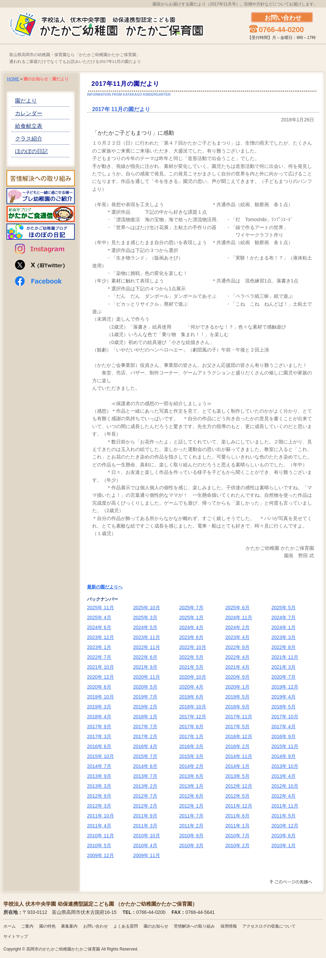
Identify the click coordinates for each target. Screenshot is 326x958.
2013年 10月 (284, 766)
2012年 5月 (237, 796)
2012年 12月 (238, 786)
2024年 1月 (283, 627)
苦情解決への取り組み (194, 926)
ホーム (9, 926)
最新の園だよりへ (105, 586)
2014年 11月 (238, 756)
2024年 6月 (99, 627)
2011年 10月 (100, 816)
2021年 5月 (191, 667)
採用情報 (229, 926)
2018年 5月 (283, 706)
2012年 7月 (145, 796)
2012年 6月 (191, 796)
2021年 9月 (145, 667)
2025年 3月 (145, 617)
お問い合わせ (95, 926)
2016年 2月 (237, 746)
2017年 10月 (284, 716)
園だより (26, 101)
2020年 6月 (99, 687)
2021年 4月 (237, 667)
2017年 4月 (283, 726)
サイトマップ (15, 936)
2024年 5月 (145, 627)
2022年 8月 (283, 647)
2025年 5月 (283, 607)
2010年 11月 (100, 835)
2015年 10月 (100, 756)
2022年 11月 (146, 647)
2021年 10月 (100, 667)
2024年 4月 (191, 627)
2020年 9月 (237, 677)
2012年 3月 (99, 806)
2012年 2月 (145, 806)
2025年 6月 (237, 607)
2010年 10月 (146, 835)
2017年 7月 (145, 726)
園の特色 (47, 926)
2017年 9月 (99, 726)
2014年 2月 (191, 766)
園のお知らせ (156, 926)
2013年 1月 (191, 786)
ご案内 (27, 926)
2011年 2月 (191, 825)
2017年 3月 (99, 736)
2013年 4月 (283, 776)
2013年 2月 (145, 786)
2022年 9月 (237, 647)
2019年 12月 (284, 687)
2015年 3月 (191, 756)
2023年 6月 (191, 637)
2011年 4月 (99, 825)
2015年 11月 (284, 746)
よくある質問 (125, 926)
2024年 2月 (237, 627)
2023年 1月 (99, 647)
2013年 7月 (145, 776)
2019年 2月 (145, 706)
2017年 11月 (238, 716)
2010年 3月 (191, 845)
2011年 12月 (238, 806)
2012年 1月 (191, 806)
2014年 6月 (145, 766)
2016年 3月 (191, 746)
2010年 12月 (284, 825)
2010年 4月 (145, 845)
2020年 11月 (146, 677)
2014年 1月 (237, 766)
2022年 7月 (99, 657)
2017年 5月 (237, 726)
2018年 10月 (192, 706)
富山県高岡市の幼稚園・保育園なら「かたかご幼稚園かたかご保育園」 (74, 55)
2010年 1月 (283, 845)
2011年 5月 (283, 816)
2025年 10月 (146, 607)
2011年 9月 (145, 816)
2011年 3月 (145, 825)
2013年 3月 (99, 786)
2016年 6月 (99, 746)
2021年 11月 (284, 657)
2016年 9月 (283, 736)
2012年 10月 (284, 786)
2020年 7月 (283, 677)
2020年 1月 (237, 687)
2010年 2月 (237, 845)
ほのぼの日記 (31, 151)
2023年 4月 (237, 637)
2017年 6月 (191, 726)
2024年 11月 (238, 617)
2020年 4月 (191, 687)
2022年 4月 (237, 657)
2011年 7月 (191, 816)
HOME (13, 79)
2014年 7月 (99, 766)
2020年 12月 (100, 677)
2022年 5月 (191, 657)
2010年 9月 (191, 835)
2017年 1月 (191, 736)
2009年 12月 (100, 855)
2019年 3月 (99, 706)
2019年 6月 (191, 697)
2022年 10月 (192, 647)
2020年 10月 (192, 677)
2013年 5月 (237, 776)
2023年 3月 (283, 637)
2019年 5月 (237, 697)
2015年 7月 (145, 756)
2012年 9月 (99, 796)
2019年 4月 (283, 697)
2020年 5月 (145, 687)
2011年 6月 (237, 816)
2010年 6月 (283, 835)
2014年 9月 (283, 756)
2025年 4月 (99, 617)
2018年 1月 (145, 716)
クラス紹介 (28, 139)
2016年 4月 (145, 746)
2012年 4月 (283, 796)
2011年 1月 (237, 825)
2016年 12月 (238, 736)
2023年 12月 (100, 637)
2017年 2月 (145, 736)
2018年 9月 (237, 706)
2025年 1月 (191, 617)
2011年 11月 (284, 806)
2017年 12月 (192, 716)
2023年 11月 (146, 637)
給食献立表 (28, 126)
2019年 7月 (145, 697)
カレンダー (28, 113)
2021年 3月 (283, 667)
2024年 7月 (283, 617)
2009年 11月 (146, 855)
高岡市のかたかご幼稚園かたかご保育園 (63, 949)
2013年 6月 (191, 776)
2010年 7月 (237, 835)
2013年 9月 (99, 776)
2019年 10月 (100, 697)
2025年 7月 (191, 607)
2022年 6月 (145, 657)
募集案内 (69, 926)
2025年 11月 (100, 607)
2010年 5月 (99, 845)
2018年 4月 (99, 716)
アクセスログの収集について (269, 926)
